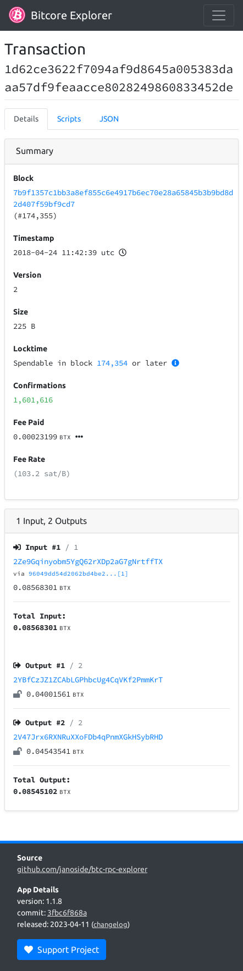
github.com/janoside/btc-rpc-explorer (82, 869)
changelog (110, 924)
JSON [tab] (109, 118)
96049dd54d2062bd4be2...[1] (79, 573)
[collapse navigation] (218, 15)
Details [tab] (26, 118)
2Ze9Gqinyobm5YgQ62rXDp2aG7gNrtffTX (88, 561)
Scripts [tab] (69, 118)
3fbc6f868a (67, 912)
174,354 (112, 363)
